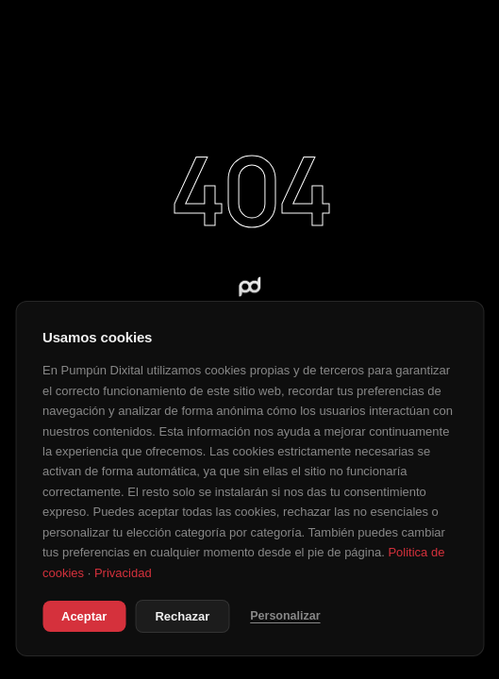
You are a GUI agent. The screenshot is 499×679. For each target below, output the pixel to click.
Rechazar (182, 616)
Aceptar (84, 616)
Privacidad (123, 573)
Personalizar (285, 615)
